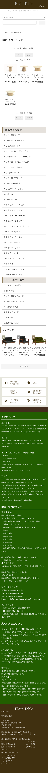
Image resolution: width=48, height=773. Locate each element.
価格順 (25, 48)
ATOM (8, 764)
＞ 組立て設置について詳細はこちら (15, 581)
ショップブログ (6, 761)
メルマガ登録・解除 (8, 758)
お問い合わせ (30, 747)
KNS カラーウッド (16, 32)
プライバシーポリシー (9, 755)
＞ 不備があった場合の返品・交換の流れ (16, 500)
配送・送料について (8, 747)
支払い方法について (8, 744)
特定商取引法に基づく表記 (10, 752)
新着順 (31, 48)
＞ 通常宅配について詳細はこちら (14, 560)
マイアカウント (31, 741)
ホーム (7, 32)
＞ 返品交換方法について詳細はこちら (15, 470)
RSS (3, 764)
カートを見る (30, 744)
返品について (6, 750)
